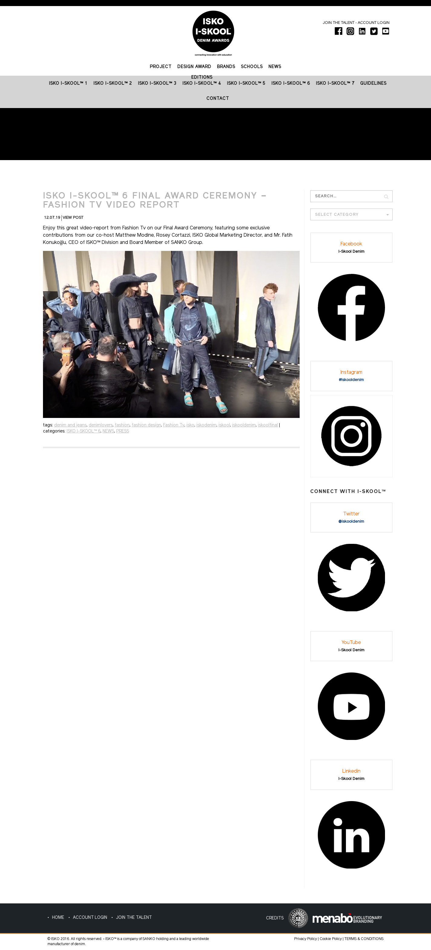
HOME (58, 917)
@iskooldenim (351, 522)
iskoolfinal (268, 425)
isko (190, 425)
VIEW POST (73, 218)
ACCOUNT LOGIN (90, 917)
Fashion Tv (173, 425)
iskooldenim (244, 425)
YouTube (351, 642)
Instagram (351, 372)
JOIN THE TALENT (134, 917)
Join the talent (338, 23)
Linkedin (351, 771)
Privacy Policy (305, 939)
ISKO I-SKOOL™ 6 (83, 431)
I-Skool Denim (351, 252)
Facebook (351, 244)
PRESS (122, 431)
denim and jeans (70, 425)
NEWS (108, 431)
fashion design (146, 425)
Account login (374, 23)
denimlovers (101, 425)
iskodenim (206, 425)
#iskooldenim (351, 380)
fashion (122, 425)
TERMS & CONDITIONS (363, 939)
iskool (224, 425)
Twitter (351, 514)
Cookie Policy (331, 939)
